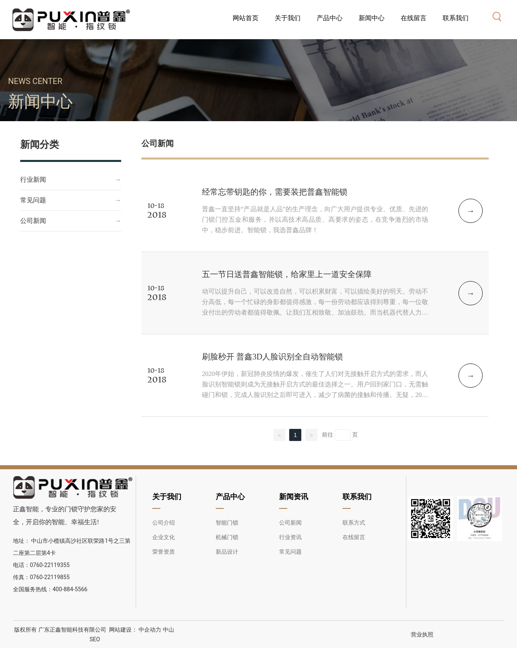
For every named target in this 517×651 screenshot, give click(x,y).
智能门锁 (227, 522)
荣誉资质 (163, 551)
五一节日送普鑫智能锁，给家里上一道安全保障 (287, 274)
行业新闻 (33, 179)
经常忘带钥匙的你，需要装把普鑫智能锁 (274, 191)
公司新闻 (33, 221)
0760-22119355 (50, 565)
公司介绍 (163, 522)
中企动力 (149, 629)
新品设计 (227, 551)
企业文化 (163, 537)
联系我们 (357, 496)
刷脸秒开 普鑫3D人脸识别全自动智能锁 (272, 356)
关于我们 (166, 496)
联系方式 (354, 522)
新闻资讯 (293, 496)
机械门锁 (227, 537)
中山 (168, 629)
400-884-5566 (70, 589)
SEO (95, 639)
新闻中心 (40, 112)
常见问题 (33, 200)
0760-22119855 (49, 577)
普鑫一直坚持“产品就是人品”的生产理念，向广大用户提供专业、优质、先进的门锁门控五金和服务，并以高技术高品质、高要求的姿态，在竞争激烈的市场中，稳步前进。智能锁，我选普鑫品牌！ (315, 219)
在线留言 (354, 537)
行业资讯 (290, 537)
